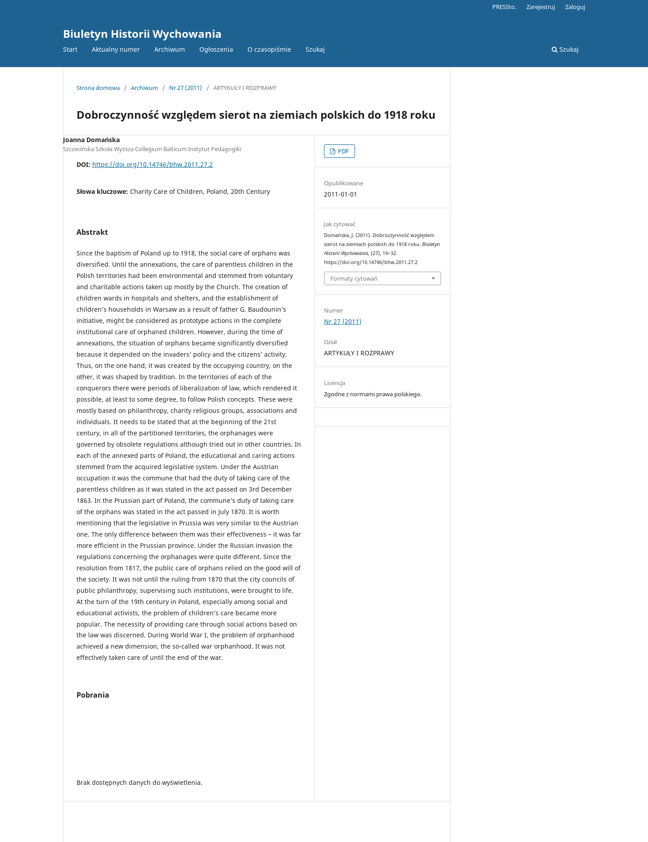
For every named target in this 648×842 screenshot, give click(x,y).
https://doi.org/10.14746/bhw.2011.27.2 (152, 164)
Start (70, 49)
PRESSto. (504, 7)
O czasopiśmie (269, 49)
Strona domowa (98, 88)
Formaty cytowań (354, 278)
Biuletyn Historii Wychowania (142, 33)
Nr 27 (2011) (185, 88)
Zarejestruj (540, 7)
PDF (343, 151)
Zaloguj (575, 7)
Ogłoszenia (216, 49)
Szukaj (315, 49)
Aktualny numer (116, 49)
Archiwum (169, 49)
